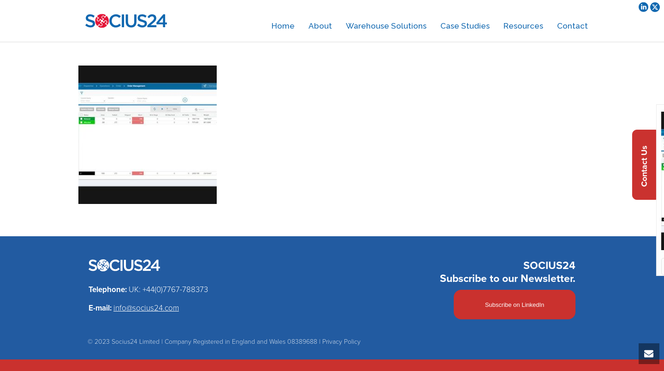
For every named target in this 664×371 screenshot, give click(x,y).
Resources (523, 25)
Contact (572, 25)
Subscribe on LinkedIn (515, 304)
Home (283, 25)
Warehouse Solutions (386, 25)
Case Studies (465, 25)
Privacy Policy (341, 342)
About (320, 25)
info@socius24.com (146, 308)
